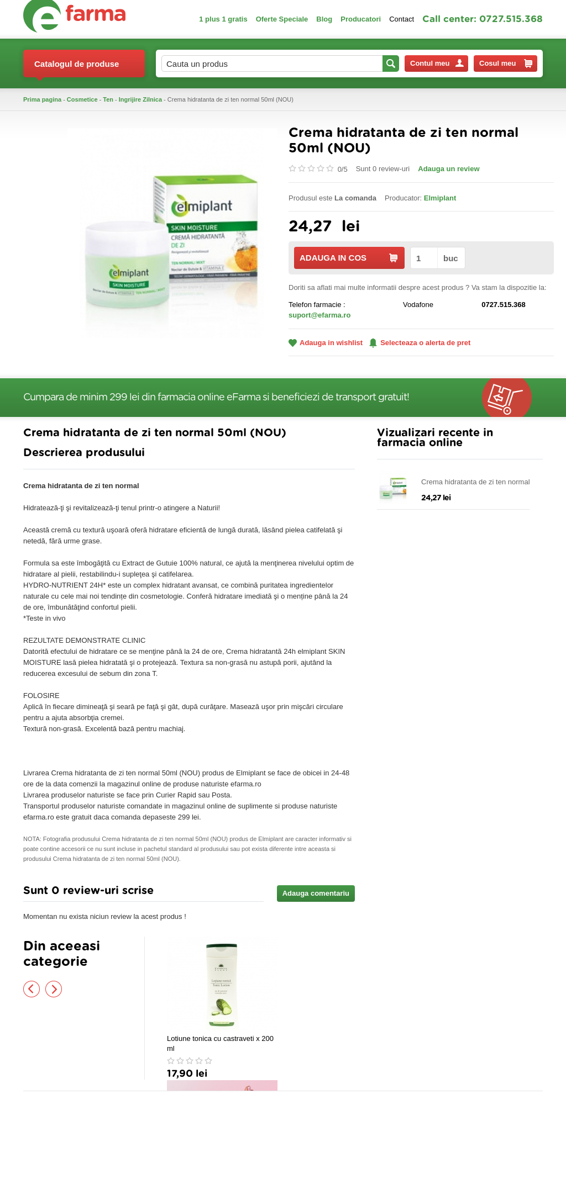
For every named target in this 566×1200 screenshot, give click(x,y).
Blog (324, 19)
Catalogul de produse (76, 68)
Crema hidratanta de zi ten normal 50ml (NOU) (475, 482)
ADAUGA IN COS (348, 257)
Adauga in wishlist (326, 343)
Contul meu (437, 63)
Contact (401, 19)
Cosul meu (505, 63)
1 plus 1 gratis (223, 19)
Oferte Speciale (282, 19)
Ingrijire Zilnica (140, 99)
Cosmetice (82, 99)
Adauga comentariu (315, 893)
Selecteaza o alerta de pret (419, 343)
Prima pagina (42, 99)
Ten (108, 99)
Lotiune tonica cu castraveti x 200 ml (220, 1043)
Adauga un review (448, 169)
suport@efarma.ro (319, 315)
